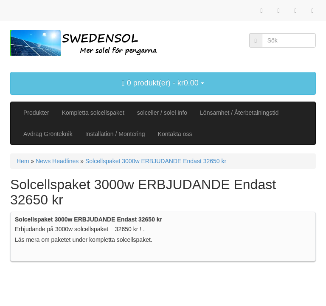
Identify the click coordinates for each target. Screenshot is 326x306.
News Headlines (57, 161)
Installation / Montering (115, 133)
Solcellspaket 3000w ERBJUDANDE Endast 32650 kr (155, 161)
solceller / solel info (162, 112)
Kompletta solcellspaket (93, 112)
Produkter (36, 112)
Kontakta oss (175, 133)
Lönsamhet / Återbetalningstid (239, 112)
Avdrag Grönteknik (48, 133)
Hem (23, 161)
